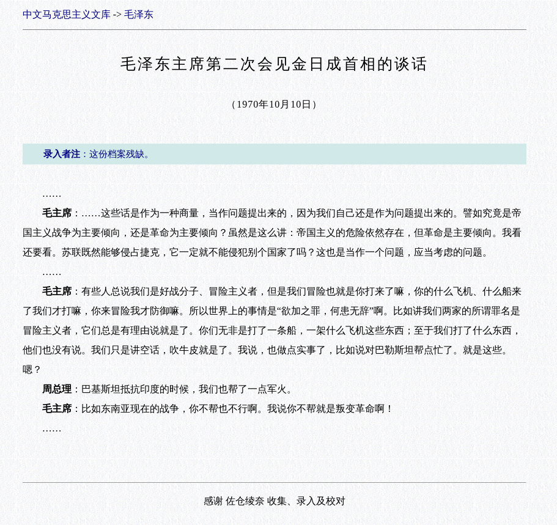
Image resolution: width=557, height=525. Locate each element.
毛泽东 (138, 14)
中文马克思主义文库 (67, 14)
